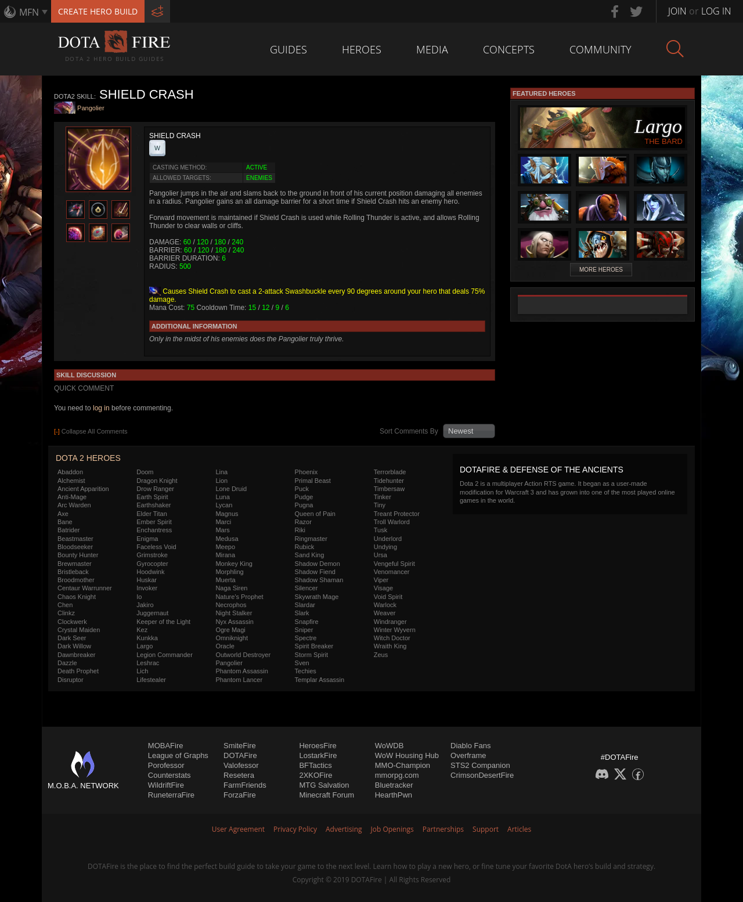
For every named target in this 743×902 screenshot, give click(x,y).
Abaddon (70, 471)
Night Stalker (233, 612)
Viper (381, 579)
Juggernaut (152, 612)
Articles (519, 829)
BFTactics (315, 765)
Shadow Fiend (315, 571)
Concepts (509, 49)
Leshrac (147, 662)
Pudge (304, 496)
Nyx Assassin (234, 621)
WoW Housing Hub (407, 755)
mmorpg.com (397, 775)
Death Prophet (78, 671)
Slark (302, 612)
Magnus (226, 513)
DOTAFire (240, 755)
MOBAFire (165, 745)
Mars (222, 529)
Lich (142, 671)
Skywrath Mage (317, 596)
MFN (29, 12)
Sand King (309, 554)
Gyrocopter (152, 563)
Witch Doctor (392, 637)
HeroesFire (317, 745)
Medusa (226, 538)
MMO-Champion (402, 765)
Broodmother (76, 579)
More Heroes (601, 269)
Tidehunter (389, 480)
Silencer (306, 588)
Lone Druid (231, 488)
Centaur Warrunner (84, 588)
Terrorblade (390, 471)
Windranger (390, 621)
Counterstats (169, 775)
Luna (222, 496)
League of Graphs (178, 755)
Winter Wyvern (395, 629)
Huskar (146, 579)
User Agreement (238, 829)
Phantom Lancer (238, 679)
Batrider (68, 529)
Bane (65, 521)
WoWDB (389, 745)
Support (486, 829)
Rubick (305, 546)
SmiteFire (239, 745)
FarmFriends (244, 785)
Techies (305, 671)
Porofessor (166, 765)
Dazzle (67, 662)
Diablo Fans (470, 745)
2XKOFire (315, 775)
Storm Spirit (311, 654)
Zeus (381, 654)
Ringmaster (311, 538)
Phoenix (306, 471)
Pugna (304, 504)
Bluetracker (394, 785)
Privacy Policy (295, 829)
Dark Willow (74, 646)
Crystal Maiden (78, 629)
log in (101, 408)
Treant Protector (397, 513)
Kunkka (147, 637)
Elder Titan (151, 513)
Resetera (238, 775)
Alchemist (71, 480)
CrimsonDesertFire (482, 775)
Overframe (468, 755)
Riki (300, 529)
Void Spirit (388, 596)
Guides (288, 49)
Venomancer (392, 571)
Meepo (225, 546)
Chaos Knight (76, 596)
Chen (65, 604)
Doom (144, 471)
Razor (303, 521)
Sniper (304, 629)
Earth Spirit (152, 496)
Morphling (229, 571)
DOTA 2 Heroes (88, 458)
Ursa (380, 554)
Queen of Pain (315, 513)
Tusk (380, 529)
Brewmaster (74, 563)
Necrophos (230, 604)
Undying (385, 546)
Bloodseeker (75, 546)
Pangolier (90, 108)
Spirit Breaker (314, 646)
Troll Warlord (392, 521)
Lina (221, 471)
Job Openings (392, 829)
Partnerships (443, 829)
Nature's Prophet (239, 596)
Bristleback (73, 571)
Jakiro (144, 604)
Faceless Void (156, 546)
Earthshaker (153, 504)
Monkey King (234, 563)
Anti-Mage (71, 496)
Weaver (385, 612)
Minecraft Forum (326, 795)
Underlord (388, 538)
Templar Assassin (320, 679)
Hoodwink (150, 571)
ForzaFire (239, 795)
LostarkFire (318, 755)
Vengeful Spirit (394, 563)
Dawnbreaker (76, 654)
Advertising (344, 829)
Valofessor (240, 765)
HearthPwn (393, 795)
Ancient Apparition (83, 488)
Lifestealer (151, 679)
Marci (223, 521)
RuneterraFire (171, 795)
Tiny (379, 504)
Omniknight (231, 637)
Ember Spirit (154, 521)
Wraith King (390, 646)
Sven (302, 662)
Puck (302, 488)
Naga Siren (231, 588)
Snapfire (307, 621)
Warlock (385, 604)
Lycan (223, 504)
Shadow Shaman (319, 579)
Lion (221, 480)
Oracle (224, 646)
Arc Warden (74, 504)
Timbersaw (389, 488)
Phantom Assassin (241, 671)
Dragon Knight (156, 480)
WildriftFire (166, 785)
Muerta (225, 579)
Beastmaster (75, 538)
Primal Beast (313, 480)
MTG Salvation (324, 785)
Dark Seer (71, 637)
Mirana (225, 554)
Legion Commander (164, 654)
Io (139, 596)
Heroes (361, 49)
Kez (141, 629)
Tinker (382, 496)
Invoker (146, 588)
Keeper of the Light (163, 621)
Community (600, 49)
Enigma (147, 538)
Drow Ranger (155, 488)
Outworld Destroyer (242, 654)
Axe (62, 513)
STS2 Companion (480, 765)
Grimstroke (152, 554)
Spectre (306, 637)
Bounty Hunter (77, 554)
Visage (383, 588)
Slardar (305, 604)
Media (432, 49)
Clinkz (66, 612)
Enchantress (154, 529)
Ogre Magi (230, 629)
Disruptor (70, 679)
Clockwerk (72, 621)
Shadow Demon (317, 563)
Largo (144, 646)
